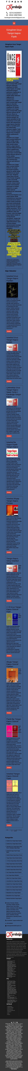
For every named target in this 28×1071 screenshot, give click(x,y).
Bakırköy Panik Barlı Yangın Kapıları (14, 898)
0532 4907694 (15, 15)
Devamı (9, 331)
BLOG (8, 1013)
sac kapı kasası (12, 1067)
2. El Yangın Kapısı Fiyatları (12, 998)
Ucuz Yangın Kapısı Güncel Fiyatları (13, 872)
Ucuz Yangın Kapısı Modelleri (12, 875)
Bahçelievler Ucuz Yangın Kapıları (13, 892)
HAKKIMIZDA (9, 1006)
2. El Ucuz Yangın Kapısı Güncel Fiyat (14, 860)
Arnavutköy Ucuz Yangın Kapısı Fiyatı (14, 881)
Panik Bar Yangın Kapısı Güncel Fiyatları (11, 1002)
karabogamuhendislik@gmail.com (14, 17)
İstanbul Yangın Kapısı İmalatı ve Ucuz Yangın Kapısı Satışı (11, 986)
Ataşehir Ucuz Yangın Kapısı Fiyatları (14, 884)
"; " (18, 920)
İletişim (8, 1014)
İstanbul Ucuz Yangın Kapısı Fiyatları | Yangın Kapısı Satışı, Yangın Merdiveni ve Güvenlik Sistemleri (11, 983)
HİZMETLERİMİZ (10, 1007)
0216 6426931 (15, 13)
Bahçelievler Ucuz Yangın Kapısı (13, 895)
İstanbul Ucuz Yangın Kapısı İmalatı (13, 843)
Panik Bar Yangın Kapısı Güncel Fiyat (14, 866)
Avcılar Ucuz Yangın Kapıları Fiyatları (14, 886)
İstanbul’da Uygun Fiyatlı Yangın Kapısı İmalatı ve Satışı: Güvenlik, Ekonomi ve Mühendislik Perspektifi (12, 991)
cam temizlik (16, 1068)
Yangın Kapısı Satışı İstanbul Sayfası (14, 857)
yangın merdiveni (14, 920)
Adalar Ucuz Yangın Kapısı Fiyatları (13, 878)
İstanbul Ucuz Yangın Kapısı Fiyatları (14, 840)
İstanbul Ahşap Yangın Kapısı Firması (14, 855)
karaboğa (16, 1067)
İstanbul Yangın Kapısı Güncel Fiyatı (14, 869)
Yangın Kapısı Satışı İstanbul (11, 996)
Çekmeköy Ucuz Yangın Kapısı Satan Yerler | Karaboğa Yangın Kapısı (11, 965)
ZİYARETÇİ (9, 1011)
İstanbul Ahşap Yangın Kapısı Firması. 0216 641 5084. (11, 994)
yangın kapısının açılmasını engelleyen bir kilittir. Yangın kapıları (13, 261)
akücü (20, 1067)
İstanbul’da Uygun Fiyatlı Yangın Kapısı (11, 967)
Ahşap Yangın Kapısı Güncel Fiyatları (14, 863)
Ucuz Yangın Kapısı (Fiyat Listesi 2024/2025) (12, 997)
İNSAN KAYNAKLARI (11, 1010)
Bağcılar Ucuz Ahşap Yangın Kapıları (14, 889)
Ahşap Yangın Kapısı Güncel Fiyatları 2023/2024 (12, 1000)
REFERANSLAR (10, 1009)
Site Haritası (14, 1069)
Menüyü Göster (14, 23)
